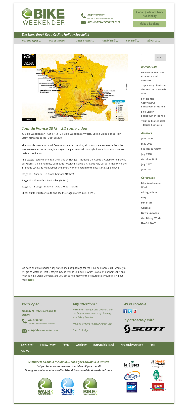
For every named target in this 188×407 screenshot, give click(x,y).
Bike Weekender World (77, 133)
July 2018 (146, 154)
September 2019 (151, 148)
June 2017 (147, 169)
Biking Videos (101, 133)
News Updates (37, 137)
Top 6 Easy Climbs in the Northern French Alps (153, 89)
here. (31, 279)
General (146, 207)
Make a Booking (149, 24)
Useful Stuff (55, 137)
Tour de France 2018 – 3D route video (54, 129)
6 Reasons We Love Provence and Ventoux (152, 76)
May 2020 (146, 143)
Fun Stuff (146, 202)
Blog (113, 133)
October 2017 (149, 159)
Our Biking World (151, 218)
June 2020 (147, 138)
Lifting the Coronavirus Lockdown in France (153, 102)
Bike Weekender (35, 133)
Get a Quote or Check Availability (149, 14)
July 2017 (146, 164)
